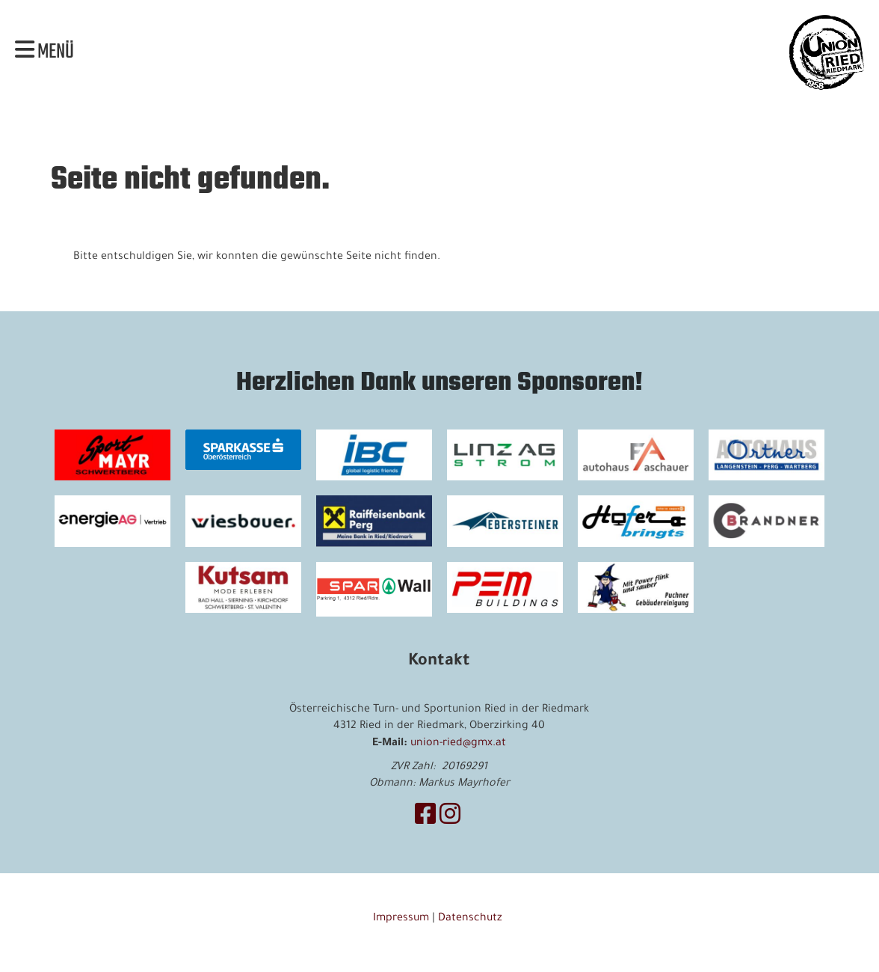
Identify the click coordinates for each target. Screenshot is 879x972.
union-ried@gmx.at (458, 744)
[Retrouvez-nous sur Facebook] (425, 819)
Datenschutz (471, 919)
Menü (44, 52)
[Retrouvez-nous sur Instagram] (450, 819)
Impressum (401, 919)
